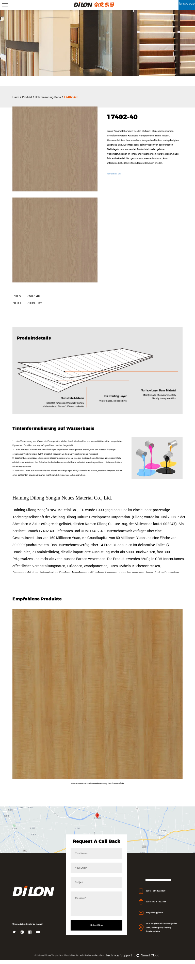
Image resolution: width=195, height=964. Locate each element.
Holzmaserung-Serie (50, 97)
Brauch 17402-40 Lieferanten (49, 533)
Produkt (27, 97)
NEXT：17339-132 (27, 303)
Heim (16, 97)
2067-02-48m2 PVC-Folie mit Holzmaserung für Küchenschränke (97, 786)
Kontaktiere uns (115, 173)
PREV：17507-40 (26, 296)
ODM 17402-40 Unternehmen (104, 533)
